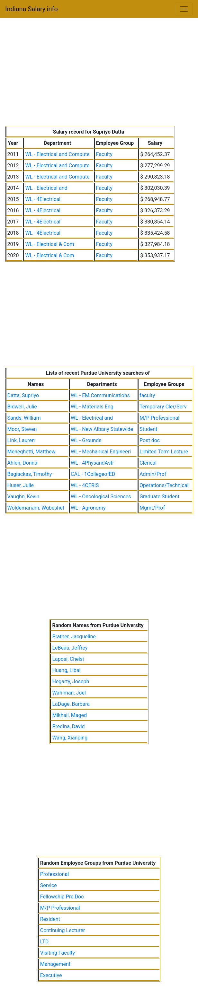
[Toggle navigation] (184, 9)
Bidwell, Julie (22, 407)
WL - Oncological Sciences (101, 497)
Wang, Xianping (69, 738)
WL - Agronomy (88, 508)
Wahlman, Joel (69, 693)
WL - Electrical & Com (49, 244)
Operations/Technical (164, 485)
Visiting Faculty (57, 953)
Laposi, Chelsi (68, 659)
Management (55, 964)
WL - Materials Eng (92, 407)
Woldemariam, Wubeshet (36, 508)
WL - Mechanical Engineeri (101, 452)
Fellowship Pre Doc (62, 897)
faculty (147, 395)
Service (48, 885)
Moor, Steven (22, 429)
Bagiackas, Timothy (29, 474)
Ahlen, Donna (22, 463)
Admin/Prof (153, 474)
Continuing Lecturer (62, 930)
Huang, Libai (66, 670)
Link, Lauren (21, 440)
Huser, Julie (20, 485)
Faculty (104, 154)
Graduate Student (159, 497)
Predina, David (68, 726)
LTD (44, 942)
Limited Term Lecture (164, 452)
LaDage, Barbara (71, 704)
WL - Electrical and (46, 188)
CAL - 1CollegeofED (93, 474)
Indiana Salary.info (31, 9)
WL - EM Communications (100, 395)
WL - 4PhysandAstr (92, 463)
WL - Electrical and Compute (57, 154)
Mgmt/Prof (152, 508)
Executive (51, 975)
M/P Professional (159, 418)
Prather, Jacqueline (73, 637)
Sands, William (24, 418)
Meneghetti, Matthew (31, 452)
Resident (50, 919)
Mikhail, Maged (69, 715)
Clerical (148, 463)
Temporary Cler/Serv (163, 407)
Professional (54, 874)
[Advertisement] (99, 73)
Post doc (150, 440)
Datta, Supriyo (23, 395)
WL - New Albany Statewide (102, 429)
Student (148, 429)
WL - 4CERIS (85, 485)
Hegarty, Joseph (70, 681)
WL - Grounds (86, 440)
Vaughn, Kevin (23, 497)
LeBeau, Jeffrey (69, 648)
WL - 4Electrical (42, 199)
